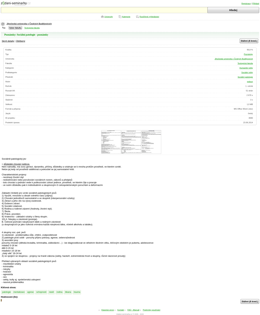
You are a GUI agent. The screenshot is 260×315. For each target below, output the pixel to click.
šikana (68, 292)
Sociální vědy (247, 72)
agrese (30, 292)
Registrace (246, 3)
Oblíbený (20, 41)
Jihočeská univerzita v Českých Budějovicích (29, 24)
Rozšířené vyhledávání (149, 17)
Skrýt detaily (8, 41)
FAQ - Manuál (133, 310)
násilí (51, 292)
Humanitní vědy (246, 68)
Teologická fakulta (32, 28)
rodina (59, 292)
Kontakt (120, 310)
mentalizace (19, 292)
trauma (77, 292)
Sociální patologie (245, 77)
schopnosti (41, 292)
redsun (250, 81)
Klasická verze (107, 310)
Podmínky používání (151, 310)
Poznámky (248, 54)
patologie (6, 292)
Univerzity (108, 17)
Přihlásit (255, 3)
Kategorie (126, 17)
